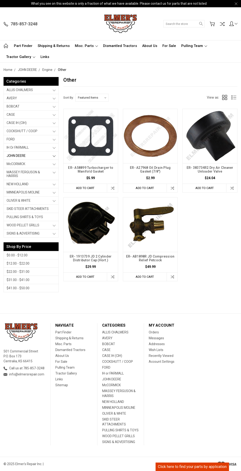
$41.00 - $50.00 (18, 288)
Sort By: (68, 97)
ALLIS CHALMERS (20, 90)
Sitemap (61, 385)
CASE (11, 114)
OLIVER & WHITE (19, 200)
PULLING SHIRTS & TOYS (25, 217)
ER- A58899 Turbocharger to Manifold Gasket (90, 169)
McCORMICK (16, 164)
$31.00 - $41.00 (18, 280)
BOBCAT (13, 106)
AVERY (12, 98)
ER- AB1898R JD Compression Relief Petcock (150, 258)
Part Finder (23, 46)
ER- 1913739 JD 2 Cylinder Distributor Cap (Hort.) (91, 258)
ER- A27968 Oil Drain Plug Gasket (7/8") (150, 169)
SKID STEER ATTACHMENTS (28, 209)
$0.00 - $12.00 (17, 255)
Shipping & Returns (54, 46)
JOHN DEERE (16, 156)
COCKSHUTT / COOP (22, 131)
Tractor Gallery (20, 57)
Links (44, 57)
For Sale (169, 46)
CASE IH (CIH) (17, 123)
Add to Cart (85, 188)
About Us (149, 46)
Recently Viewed (161, 356)
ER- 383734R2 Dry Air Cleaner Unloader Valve (210, 169)
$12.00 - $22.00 (18, 263)
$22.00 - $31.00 (18, 272)
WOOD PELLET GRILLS (23, 225)
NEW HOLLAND (17, 184)
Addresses (157, 344)
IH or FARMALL (18, 147)
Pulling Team (194, 46)
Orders (154, 332)
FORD (11, 139)
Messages (156, 338)
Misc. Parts (86, 46)
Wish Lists (156, 350)
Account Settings (161, 361)
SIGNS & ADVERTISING (23, 233)
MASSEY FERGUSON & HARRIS (23, 174)
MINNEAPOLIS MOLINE (23, 192)
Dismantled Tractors (120, 46)
